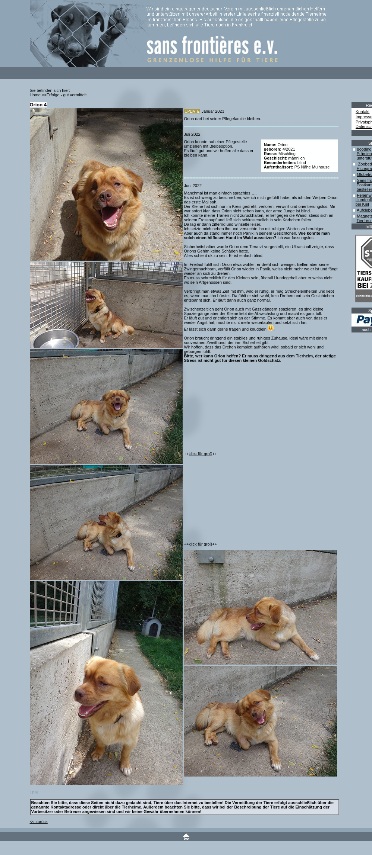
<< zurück (39, 821)
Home (35, 95)
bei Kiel (362, 204)
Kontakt (362, 111)
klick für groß (200, 453)
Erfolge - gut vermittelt (67, 95)
